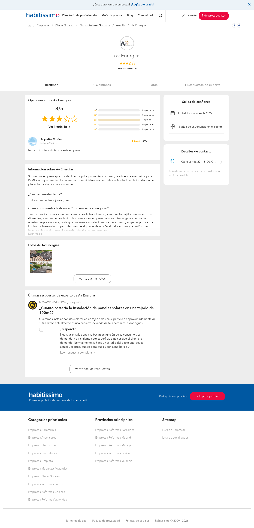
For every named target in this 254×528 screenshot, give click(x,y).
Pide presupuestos (214, 15)
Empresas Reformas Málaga (113, 445)
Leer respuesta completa (76, 352)
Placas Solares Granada (95, 25)
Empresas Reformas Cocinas (46, 492)
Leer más (34, 234)
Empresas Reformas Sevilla (112, 453)
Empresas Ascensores (42, 437)
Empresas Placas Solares (44, 476)
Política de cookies (137, 521)
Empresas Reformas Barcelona (115, 430)
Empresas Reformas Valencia (113, 461)
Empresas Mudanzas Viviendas (48, 468)
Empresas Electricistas (42, 445)
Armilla (120, 25)
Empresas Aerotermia (42, 430)
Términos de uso (76, 521)
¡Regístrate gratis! (142, 4)
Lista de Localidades (175, 437)
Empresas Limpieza (40, 461)
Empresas (43, 25)
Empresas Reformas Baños (45, 484)
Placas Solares (64, 25)
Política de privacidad (106, 521)
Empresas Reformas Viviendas (47, 499)
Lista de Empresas (173, 430)
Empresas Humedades (42, 453)
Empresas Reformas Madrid (113, 437)
